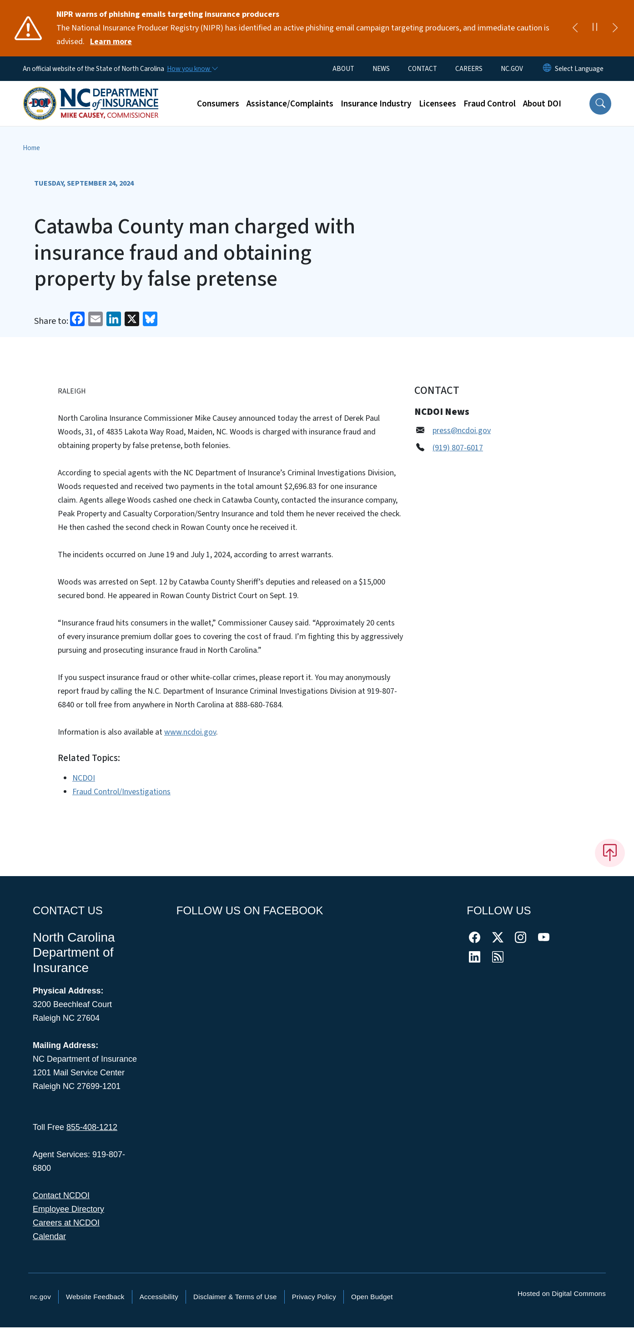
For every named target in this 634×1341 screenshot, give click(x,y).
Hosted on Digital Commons (562, 1293)
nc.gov (40, 1297)
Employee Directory (68, 1209)
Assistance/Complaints (290, 103)
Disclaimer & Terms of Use (235, 1297)
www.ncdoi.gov (190, 732)
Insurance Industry (376, 103)
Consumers (218, 103)
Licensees (437, 103)
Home (31, 148)
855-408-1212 (91, 1127)
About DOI (542, 103)
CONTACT (422, 69)
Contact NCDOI (61, 1195)
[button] (600, 104)
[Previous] (575, 28)
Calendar (49, 1236)
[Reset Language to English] (547, 69)
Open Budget (372, 1297)
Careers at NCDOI (66, 1222)
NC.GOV (512, 69)
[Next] (615, 28)
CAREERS (469, 69)
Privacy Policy (314, 1297)
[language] (579, 69)
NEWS (381, 69)
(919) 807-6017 (458, 448)
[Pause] (595, 28)
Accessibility (159, 1297)
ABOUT (343, 69)
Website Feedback (95, 1297)
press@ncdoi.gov (462, 430)
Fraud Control (489, 103)
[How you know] (192, 69)
